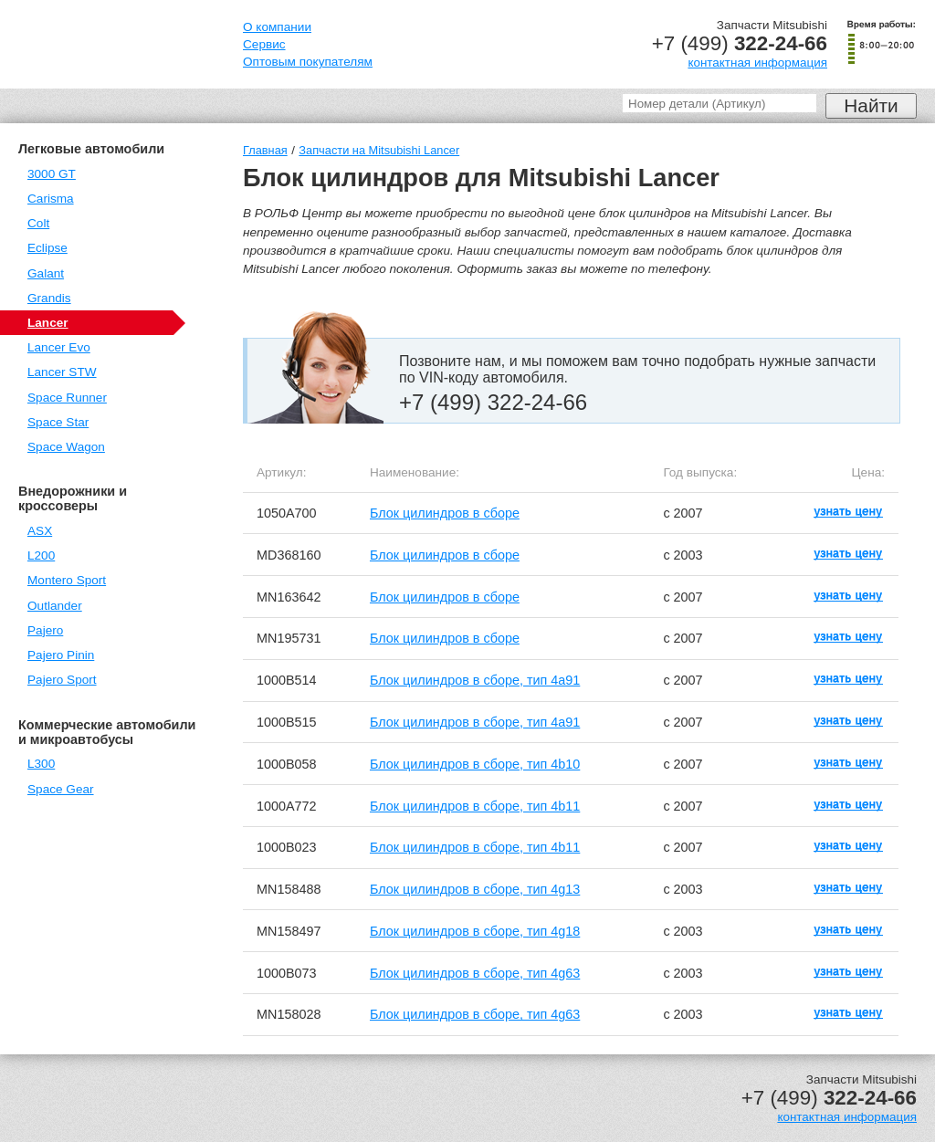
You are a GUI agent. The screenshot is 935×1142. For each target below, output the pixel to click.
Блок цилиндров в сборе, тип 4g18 (475, 931)
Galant (45, 273)
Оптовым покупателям (308, 61)
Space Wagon (66, 447)
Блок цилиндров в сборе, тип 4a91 (475, 680)
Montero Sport (66, 580)
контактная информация (757, 62)
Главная (265, 150)
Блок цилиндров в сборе (445, 513)
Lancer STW (62, 372)
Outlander (54, 606)
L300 (41, 763)
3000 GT (51, 174)
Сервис (264, 44)
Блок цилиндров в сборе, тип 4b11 (475, 806)
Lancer (47, 323)
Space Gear (60, 789)
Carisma (50, 198)
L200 (41, 555)
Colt (38, 223)
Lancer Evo (58, 347)
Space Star (58, 422)
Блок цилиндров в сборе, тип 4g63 (475, 973)
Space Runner (67, 397)
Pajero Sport (62, 679)
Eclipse (47, 248)
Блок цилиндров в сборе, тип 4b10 (475, 764)
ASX (39, 531)
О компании (277, 27)
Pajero (45, 630)
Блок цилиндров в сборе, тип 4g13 (475, 889)
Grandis (49, 298)
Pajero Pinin (60, 655)
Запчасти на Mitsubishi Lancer (379, 150)
